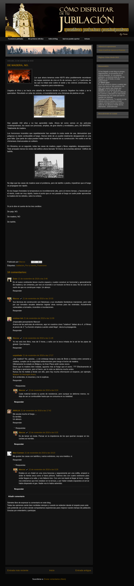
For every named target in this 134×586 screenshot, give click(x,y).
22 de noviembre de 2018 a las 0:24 (43, 390)
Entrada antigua (83, 570)
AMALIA (16, 411)
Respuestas (20, 386)
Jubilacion (20, 266)
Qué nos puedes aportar (71, 39)
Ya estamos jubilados (15, 39)
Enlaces (87, 39)
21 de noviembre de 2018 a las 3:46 (33, 279)
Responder (17, 291)
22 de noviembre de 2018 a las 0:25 (43, 432)
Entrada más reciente (17, 570)
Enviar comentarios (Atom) (55, 579)
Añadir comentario (16, 496)
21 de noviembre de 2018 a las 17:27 (38, 355)
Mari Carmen (18, 453)
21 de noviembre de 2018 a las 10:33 (38, 299)
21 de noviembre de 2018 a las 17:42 (36, 411)
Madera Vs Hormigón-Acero (24, 374)
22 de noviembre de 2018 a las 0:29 (43, 470)
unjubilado (17, 355)
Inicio (51, 570)
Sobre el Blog (53, 39)
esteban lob (18, 318)
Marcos (16, 299)
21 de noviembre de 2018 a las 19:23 (40, 453)
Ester (15, 279)
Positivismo (42, 266)
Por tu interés (30, 266)
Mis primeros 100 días (35, 39)
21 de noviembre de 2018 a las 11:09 (39, 318)
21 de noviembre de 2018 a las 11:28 (38, 338)
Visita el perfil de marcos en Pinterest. (111, 50)
